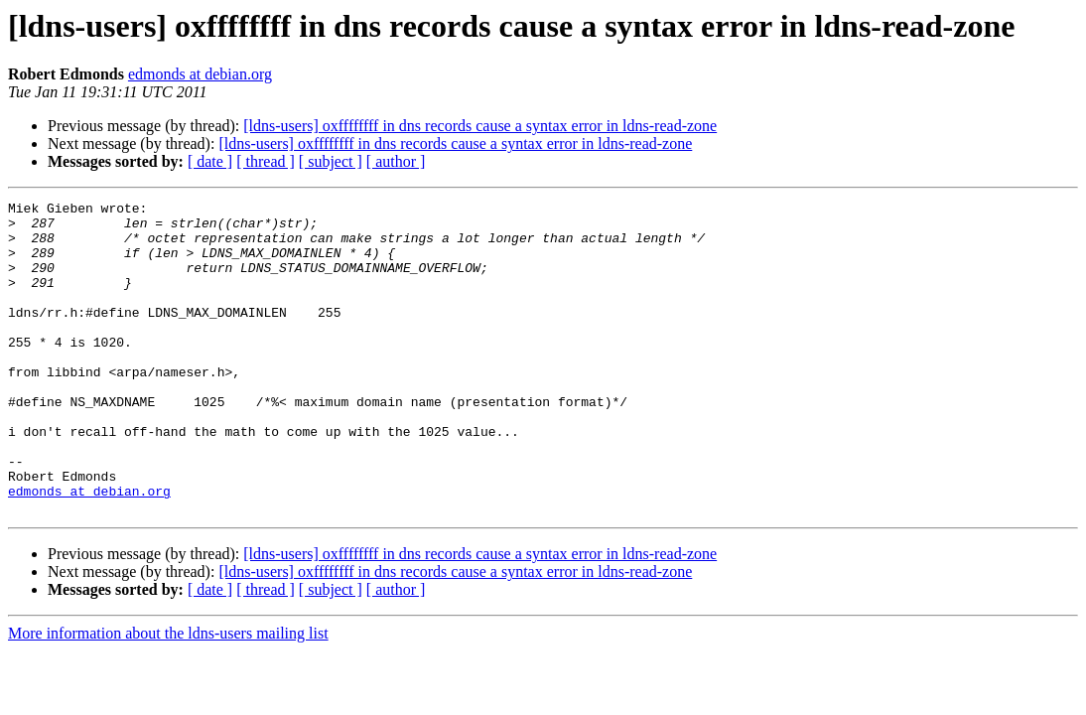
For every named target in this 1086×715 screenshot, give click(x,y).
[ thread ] (265, 161)
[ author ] (396, 161)
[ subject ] (330, 161)
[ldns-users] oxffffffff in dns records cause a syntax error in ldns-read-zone (480, 125)
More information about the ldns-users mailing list (168, 695)
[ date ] (210, 161)
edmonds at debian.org (200, 74)
